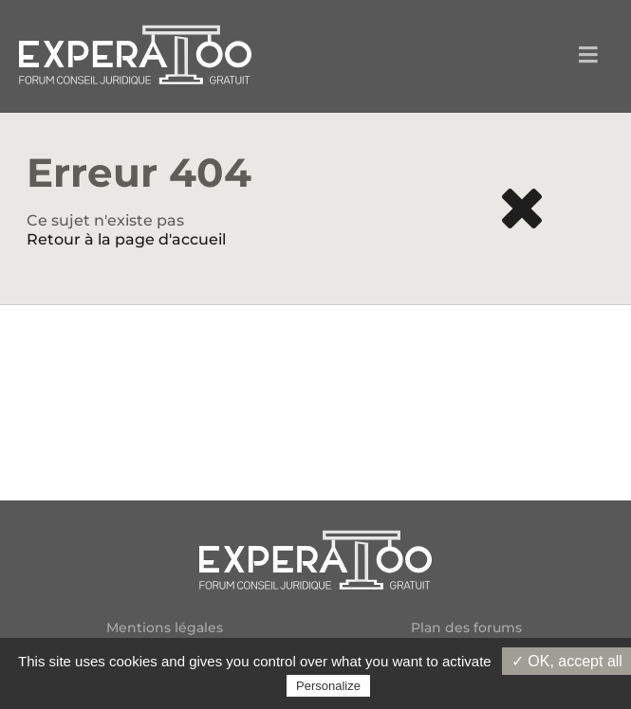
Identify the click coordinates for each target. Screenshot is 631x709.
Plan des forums (466, 628)
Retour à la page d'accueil (126, 239)
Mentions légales (164, 628)
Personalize (328, 686)
